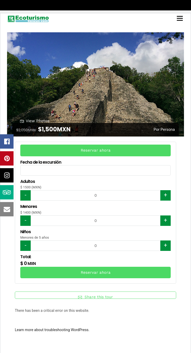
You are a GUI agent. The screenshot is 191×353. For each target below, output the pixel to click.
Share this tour (95, 297)
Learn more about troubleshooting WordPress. (52, 330)
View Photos (34, 121)
